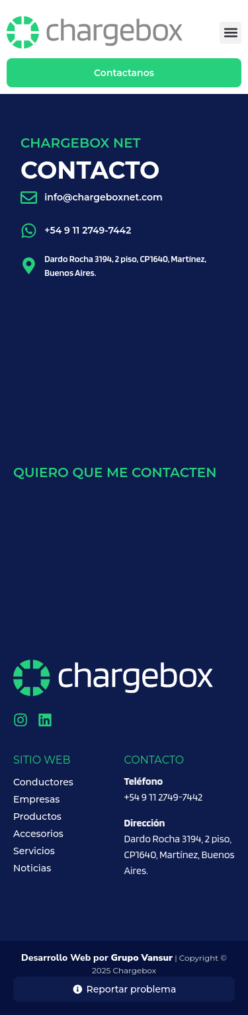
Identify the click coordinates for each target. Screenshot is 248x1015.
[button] (230, 33)
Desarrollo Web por (97, 957)
